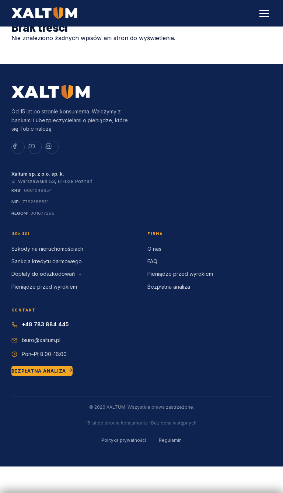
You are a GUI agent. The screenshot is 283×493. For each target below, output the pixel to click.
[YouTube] (35, 147)
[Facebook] (18, 147)
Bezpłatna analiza (168, 287)
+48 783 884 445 (45, 324)
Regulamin (170, 440)
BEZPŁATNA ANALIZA (42, 370)
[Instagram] (52, 147)
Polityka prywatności (123, 440)
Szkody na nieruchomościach (47, 249)
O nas (154, 249)
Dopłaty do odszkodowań (46, 274)
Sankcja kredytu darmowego (46, 261)
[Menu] (264, 13)
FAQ (152, 261)
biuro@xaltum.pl (41, 340)
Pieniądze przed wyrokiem (44, 287)
